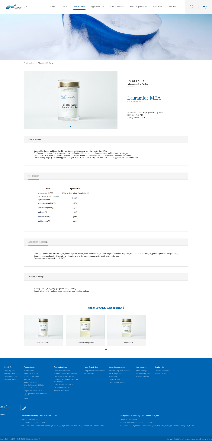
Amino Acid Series (30, 382)
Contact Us (172, 7)
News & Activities (117, 7)
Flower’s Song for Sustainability (120, 371)
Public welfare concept (117, 382)
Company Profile (10, 371)
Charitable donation (116, 379)
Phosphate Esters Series (32, 388)
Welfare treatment (142, 376)
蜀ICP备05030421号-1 (33, 439)
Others (26, 399)
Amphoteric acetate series (33, 391)
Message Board (160, 373)
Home (52, 7)
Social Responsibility (138, 7)
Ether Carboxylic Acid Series (34, 385)
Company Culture (10, 376)
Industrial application (61, 390)
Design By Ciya (206, 439)
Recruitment (157, 7)
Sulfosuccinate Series (31, 376)
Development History (11, 373)
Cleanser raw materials (62, 387)
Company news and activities (94, 371)
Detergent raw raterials (62, 371)
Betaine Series (29, 371)
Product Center (79, 7)
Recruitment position (143, 373)
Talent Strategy (141, 371)
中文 (205, 7)
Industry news (89, 373)
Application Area (98, 7)
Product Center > (30, 63)
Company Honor (10, 379)
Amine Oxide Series (31, 373)
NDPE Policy (113, 376)
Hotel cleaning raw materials (64, 384)
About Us (64, 7)
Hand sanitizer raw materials (64, 376)
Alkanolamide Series (46, 63)
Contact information (162, 371)
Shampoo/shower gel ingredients (65, 373)
